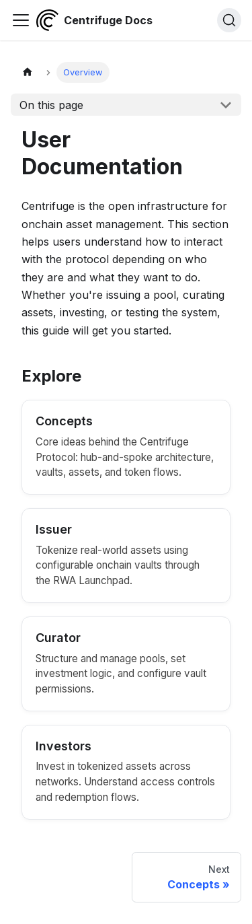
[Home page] (27, 72)
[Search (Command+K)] (229, 20)
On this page (51, 105)
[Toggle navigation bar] (21, 20)
